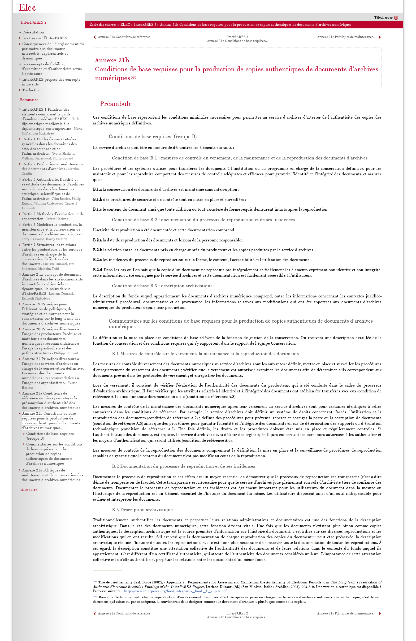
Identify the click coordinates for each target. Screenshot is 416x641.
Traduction (31, 90)
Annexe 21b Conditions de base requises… (237, 41)
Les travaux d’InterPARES (44, 38)
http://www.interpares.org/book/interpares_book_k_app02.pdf (175, 591)
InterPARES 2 (33, 22)
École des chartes (102, 25)
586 (134, 77)
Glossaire (28, 490)
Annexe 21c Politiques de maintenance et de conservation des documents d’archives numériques (52, 475)
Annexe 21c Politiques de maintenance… (346, 37)
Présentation (33, 32)
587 (314, 536)
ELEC (125, 25)
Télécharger (383, 17)
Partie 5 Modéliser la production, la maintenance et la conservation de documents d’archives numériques (52, 229)
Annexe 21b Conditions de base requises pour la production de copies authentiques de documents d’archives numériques (255, 25)
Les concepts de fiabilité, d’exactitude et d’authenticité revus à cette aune (52, 69)
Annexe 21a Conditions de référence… (125, 37)
